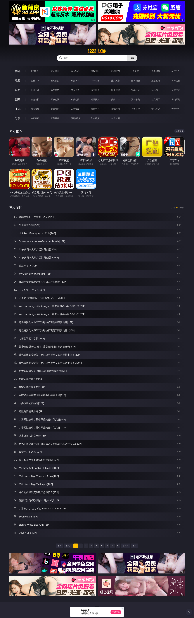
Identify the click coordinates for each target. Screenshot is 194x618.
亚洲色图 (55, 99)
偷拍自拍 (55, 90)
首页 (59, 545)
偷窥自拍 (35, 99)
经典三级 (135, 90)
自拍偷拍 (55, 80)
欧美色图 (75, 99)
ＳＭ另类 (176, 80)
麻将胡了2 (115, 71)
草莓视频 (55, 118)
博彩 (17, 71)
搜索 (132, 58)
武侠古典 (95, 108)
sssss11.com (97, 51)
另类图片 (176, 99)
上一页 (68, 545)
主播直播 (155, 80)
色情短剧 (115, 118)
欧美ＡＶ (75, 80)
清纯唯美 (135, 99)
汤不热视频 (75, 118)
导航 (17, 118)
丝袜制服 (135, 80)
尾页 (134, 545)
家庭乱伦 (55, 108)
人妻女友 (75, 108)
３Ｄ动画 (95, 80)
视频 (17, 80)
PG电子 (34, 71)
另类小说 (135, 108)
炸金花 (135, 71)
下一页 (125, 545)
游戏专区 (95, 71)
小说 (17, 109)
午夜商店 (35, 118)
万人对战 (75, 71)
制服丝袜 (115, 90)
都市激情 (35, 108)
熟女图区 (155, 99)
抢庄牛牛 (176, 71)
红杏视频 (95, 118)
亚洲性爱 (35, 90)
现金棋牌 (155, 71)
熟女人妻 (115, 80)
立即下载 (116, 612)
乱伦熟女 (155, 90)
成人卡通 (75, 90)
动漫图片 (95, 99)
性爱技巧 (176, 108)
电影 (17, 90)
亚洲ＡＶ (35, 80)
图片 (17, 99)
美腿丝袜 (115, 99)
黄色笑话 (155, 108)
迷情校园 (115, 108)
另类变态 (176, 90)
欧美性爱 (95, 90)
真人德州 (55, 71)
